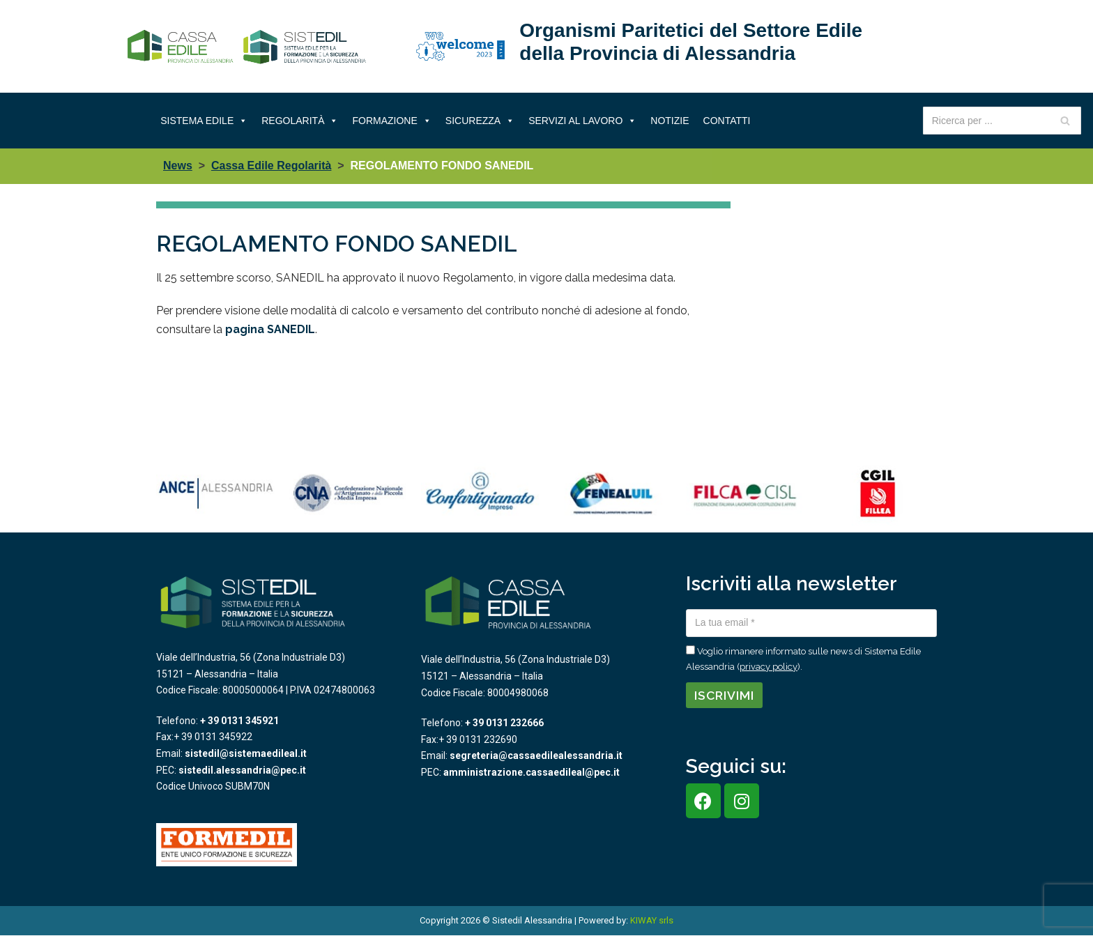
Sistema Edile (203, 120)
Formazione (391, 120)
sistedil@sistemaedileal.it (246, 753)
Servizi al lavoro (582, 120)
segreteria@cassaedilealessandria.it (536, 755)
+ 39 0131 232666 (504, 722)
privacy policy (768, 666)
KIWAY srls (651, 920)
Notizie (669, 120)
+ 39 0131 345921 (239, 720)
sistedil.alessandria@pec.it (242, 770)
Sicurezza (479, 120)
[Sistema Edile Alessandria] (247, 46)
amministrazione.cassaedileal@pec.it (531, 772)
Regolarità (299, 120)
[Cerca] (1065, 121)
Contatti (727, 120)
